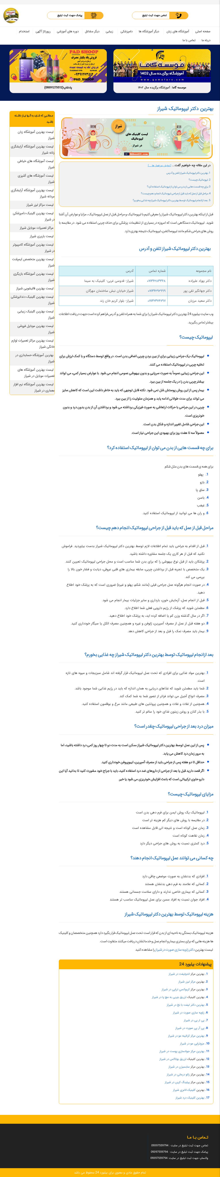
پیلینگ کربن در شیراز (177, 1082)
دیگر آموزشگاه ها (149, 31)
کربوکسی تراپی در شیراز (176, 989)
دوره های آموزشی (68, 31)
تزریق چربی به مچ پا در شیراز (169, 997)
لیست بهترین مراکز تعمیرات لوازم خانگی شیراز (33, 343)
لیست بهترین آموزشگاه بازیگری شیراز (34, 277)
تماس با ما (189, 40)
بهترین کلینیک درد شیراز (190, 1097)
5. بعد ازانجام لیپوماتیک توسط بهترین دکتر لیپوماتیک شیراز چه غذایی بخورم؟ (171, 200)
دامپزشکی (127, 31)
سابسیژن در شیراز (179, 1066)
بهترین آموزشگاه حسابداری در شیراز (35, 358)
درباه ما (206, 40)
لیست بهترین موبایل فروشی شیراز (36, 329)
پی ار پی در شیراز (194, 1020)
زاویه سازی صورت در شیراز (188, 1012)
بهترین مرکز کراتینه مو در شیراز (186, 1036)
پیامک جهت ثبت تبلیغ (69, 15)
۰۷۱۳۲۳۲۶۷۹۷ (157, 300)
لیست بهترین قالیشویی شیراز (35, 288)
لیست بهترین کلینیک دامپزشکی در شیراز (34, 216)
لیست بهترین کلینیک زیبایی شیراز (36, 314)
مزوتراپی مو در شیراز (192, 1043)
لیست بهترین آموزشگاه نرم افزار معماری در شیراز (34, 387)
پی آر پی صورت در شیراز (189, 1028)
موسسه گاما (179, 87)
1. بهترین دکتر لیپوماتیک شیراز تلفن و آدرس (188, 173)
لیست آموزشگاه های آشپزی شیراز (36, 179)
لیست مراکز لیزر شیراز (40, 205)
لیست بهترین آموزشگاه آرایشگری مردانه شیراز (33, 193)
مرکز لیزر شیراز (186, 981)
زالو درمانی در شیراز (178, 1074)
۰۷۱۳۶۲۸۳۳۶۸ (156, 281)
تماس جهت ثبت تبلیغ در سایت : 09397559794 (179, 1145)
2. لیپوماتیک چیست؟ (199, 180)
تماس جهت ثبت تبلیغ (154, 15)
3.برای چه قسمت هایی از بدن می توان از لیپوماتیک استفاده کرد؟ (178, 187)
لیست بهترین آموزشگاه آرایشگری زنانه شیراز (33, 149)
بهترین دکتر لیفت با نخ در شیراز (185, 1005)
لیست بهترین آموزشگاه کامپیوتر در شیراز (34, 248)
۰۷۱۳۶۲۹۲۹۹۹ (157, 291)
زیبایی (109, 31)
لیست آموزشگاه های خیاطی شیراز (36, 164)
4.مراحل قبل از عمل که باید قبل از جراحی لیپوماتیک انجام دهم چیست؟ (175, 193)
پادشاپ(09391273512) (58, 87)
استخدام (24, 31)
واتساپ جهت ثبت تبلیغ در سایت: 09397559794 (179, 1158)
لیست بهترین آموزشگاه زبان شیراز (36, 135)
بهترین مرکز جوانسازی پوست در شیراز (181, 1051)
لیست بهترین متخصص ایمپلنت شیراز (33, 262)
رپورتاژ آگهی (43, 31)
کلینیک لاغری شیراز (184, 1090)
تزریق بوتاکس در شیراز (172, 1059)
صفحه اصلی (202, 31)
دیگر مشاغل (92, 31)
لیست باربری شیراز (42, 236)
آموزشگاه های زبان (177, 31)
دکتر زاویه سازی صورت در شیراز (175, 949)
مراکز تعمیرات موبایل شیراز (37, 228)
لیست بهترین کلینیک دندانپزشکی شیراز (33, 300)
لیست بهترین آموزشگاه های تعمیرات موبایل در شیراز (36, 373)
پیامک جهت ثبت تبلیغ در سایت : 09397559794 (179, 1152)
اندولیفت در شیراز (179, 974)
